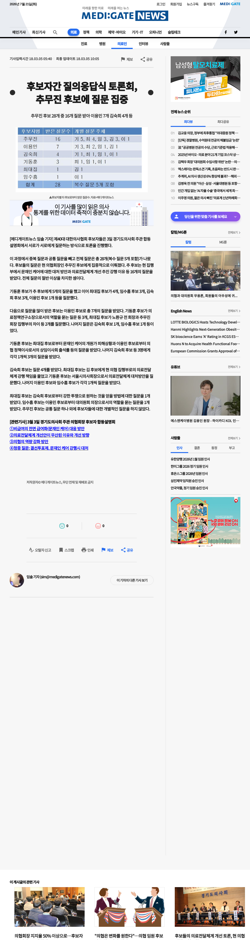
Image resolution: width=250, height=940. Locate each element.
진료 (84, 43)
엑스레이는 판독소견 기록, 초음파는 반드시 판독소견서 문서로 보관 (209, 169)
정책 (86, 32)
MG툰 (223, 242)
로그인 (160, 4)
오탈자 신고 (43, 550)
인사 (179, 447)
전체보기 (233, 232)
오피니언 (155, 32)
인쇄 (90, 550)
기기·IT (137, 32)
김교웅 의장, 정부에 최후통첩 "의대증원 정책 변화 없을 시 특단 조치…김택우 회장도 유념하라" (209, 133)
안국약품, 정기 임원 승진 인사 (189, 488)
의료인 (122, 43)
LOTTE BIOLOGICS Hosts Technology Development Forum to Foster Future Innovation (205, 322)
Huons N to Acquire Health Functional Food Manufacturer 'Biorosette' (205, 343)
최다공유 (223, 121)
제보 (129, 59)
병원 (102, 43)
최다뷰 (188, 121)
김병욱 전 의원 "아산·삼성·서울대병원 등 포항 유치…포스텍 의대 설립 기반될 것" (209, 183)
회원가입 (176, 4)
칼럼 (188, 242)
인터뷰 (143, 43)
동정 (214, 447)
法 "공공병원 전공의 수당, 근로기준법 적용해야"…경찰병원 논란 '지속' (209, 147)
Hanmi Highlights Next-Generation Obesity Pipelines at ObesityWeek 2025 (205, 329)
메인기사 (19, 32)
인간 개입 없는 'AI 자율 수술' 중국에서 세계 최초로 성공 (209, 190)
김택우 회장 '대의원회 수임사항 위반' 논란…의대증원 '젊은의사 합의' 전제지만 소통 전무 (209, 161)
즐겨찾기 (209, 4)
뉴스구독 (192, 4)
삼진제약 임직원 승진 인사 (187, 480)
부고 (232, 447)
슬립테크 (174, 32)
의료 (73, 32)
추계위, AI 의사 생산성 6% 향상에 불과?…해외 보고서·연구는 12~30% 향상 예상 (209, 176)
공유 (149, 59)
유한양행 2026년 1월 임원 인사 (190, 459)
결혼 (197, 447)
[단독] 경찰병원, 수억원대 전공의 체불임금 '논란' (208, 140)
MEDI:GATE (230, 3)
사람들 (164, 43)
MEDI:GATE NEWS (125, 13)
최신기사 (38, 32)
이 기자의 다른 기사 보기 (132, 580)
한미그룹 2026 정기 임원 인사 (189, 466)
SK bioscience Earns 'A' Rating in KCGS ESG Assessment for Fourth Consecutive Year (205, 336)
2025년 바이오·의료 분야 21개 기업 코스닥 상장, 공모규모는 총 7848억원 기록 (209, 154)
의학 (98, 32)
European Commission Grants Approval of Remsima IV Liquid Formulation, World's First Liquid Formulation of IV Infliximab (205, 351)
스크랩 (69, 550)
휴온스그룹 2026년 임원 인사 (189, 473)
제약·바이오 (116, 32)
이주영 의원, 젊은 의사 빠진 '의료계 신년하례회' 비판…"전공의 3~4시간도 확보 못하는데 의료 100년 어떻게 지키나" (209, 197)
